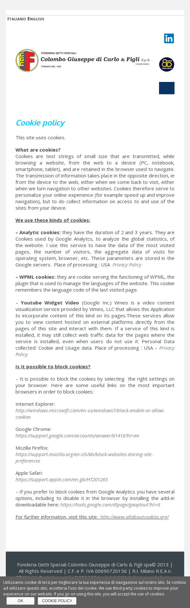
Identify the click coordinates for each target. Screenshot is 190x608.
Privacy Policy (127, 264)
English (35, 18)
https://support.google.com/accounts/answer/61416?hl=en (77, 435)
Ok (20, 601)
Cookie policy (57, 601)
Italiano (16, 18)
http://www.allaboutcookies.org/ (134, 516)
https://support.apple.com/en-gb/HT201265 (61, 479)
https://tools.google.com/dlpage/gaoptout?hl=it (110, 504)
